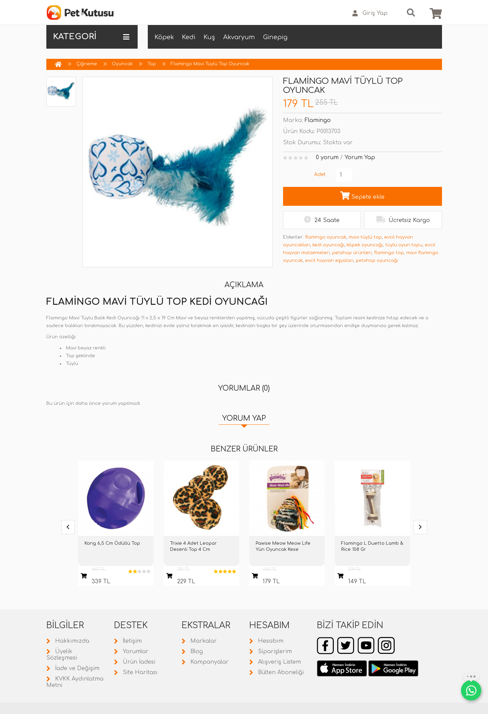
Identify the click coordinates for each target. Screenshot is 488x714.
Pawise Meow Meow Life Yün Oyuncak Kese (283, 546)
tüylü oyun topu (403, 245)
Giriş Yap (370, 13)
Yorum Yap (360, 157)
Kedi (188, 37)
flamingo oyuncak (325, 237)
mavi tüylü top (365, 237)
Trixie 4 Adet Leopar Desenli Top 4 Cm (193, 546)
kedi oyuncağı (328, 245)
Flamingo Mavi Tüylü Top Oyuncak (210, 63)
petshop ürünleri (352, 252)
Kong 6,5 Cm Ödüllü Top (112, 543)
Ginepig (275, 37)
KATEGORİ (91, 37)
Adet (320, 174)
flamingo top (389, 252)
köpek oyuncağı (365, 245)
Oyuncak (122, 63)
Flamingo (318, 120)
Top (151, 63)
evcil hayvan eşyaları (329, 260)
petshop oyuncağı (377, 260)
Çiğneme (86, 63)
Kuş (209, 37)
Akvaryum (239, 37)
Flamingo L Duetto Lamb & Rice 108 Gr (372, 546)
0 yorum (327, 157)
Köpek (164, 37)
